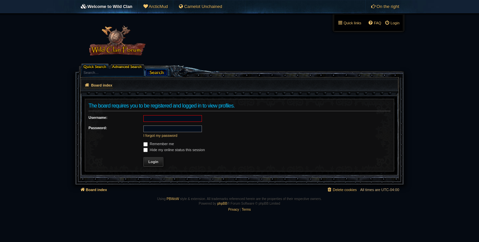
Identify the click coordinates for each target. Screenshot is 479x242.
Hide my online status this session (174, 150)
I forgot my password (160, 135)
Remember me (158, 144)
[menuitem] (155, 6)
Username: (97, 118)
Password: (97, 128)
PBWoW (173, 199)
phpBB (222, 203)
